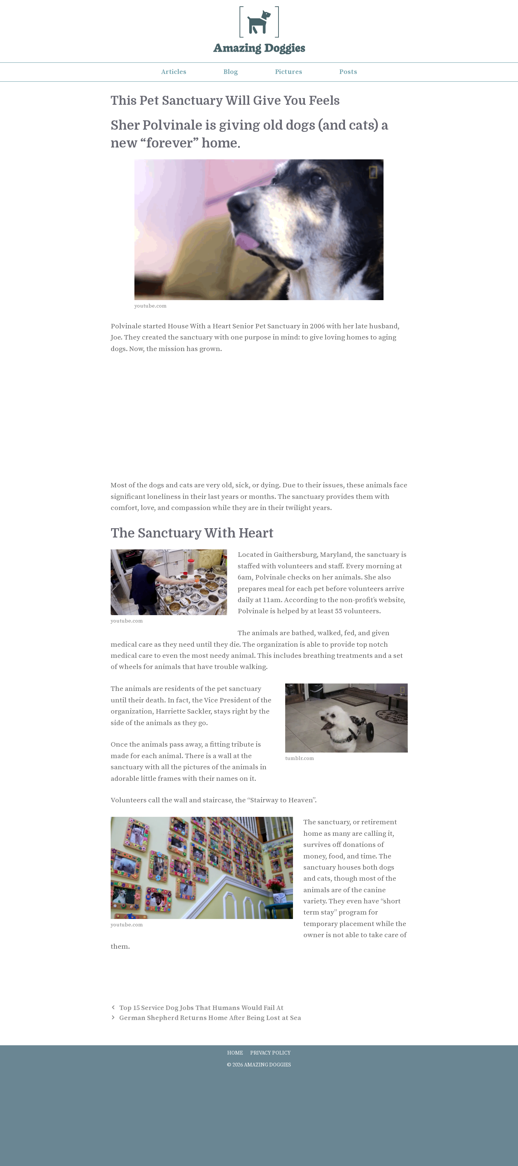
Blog (231, 72)
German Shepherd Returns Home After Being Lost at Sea (210, 1018)
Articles (173, 72)
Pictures (288, 72)
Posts (348, 72)
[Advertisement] (259, 418)
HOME (235, 1053)
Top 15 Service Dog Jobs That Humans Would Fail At (201, 1008)
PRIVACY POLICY (270, 1053)
